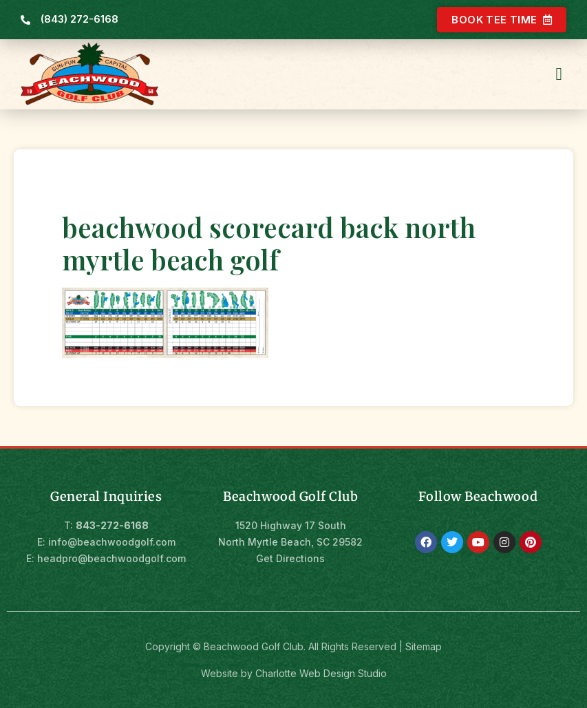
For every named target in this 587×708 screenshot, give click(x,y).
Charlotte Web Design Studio (321, 672)
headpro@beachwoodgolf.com (111, 557)
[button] (558, 73)
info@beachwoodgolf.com (111, 540)
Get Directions (290, 557)
